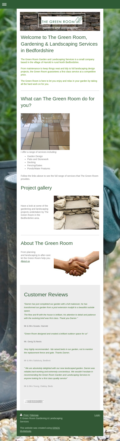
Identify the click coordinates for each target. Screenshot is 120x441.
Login (97, 415)
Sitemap (34, 415)
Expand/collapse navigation (60, 4)
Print (24, 415)
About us (25, 261)
